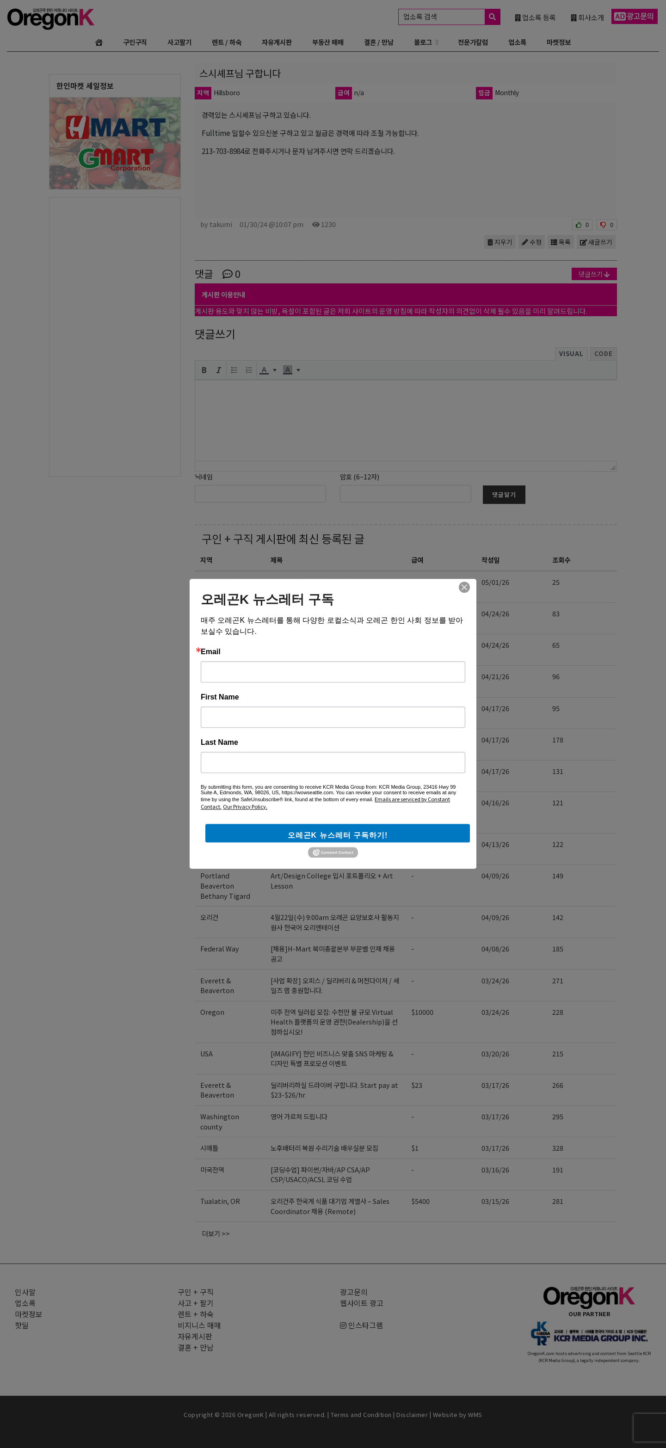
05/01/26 (495, 582)
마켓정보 (559, 42)
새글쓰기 (596, 241)
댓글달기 (504, 494)
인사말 (25, 1291)
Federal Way (219, 948)
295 (557, 1116)
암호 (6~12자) (359, 476)
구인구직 (135, 42)
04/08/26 (495, 948)
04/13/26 (495, 844)
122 (557, 844)
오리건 (209, 613)
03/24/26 (495, 980)
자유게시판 (277, 42)
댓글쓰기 (594, 274)
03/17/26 (495, 1085)
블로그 (423, 42)
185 (557, 948)
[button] (203, 370)
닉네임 (204, 476)
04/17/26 (495, 708)
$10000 (422, 645)
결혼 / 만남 (379, 42)
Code (603, 353)
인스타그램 (361, 1325)
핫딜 (22, 1325)
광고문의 (354, 1291)
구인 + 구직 (227, 538)
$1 (415, 1148)
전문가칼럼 (473, 42)
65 (556, 645)
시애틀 (209, 1148)
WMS (475, 1414)
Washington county (219, 1121)
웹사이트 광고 (361, 1302)
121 (557, 802)
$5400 (420, 1201)
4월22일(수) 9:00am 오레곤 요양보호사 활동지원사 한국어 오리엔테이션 (335, 922)
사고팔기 (179, 42)
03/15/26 (495, 1201)
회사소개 (587, 17)
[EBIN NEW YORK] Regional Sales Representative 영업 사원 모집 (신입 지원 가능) (334, 812)
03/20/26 (495, 1053)
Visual (571, 353)
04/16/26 (495, 802)
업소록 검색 (451, 17)
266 (557, 1085)
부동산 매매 (328, 42)
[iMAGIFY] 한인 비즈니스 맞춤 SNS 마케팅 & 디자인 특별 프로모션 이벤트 (332, 1058)
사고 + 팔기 (196, 1302)
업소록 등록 (535, 17)
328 (557, 1148)
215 (557, 1053)
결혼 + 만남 (196, 1347)
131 (557, 771)
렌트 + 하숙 (196, 1313)
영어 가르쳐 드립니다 (299, 1116)
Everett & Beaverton (217, 587)
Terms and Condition (361, 1414)
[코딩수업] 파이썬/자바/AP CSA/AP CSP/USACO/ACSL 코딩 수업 (320, 713)
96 (556, 676)
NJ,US (209, 802)
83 (556, 613)
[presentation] (204, 369)
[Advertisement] (114, 336)
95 (556, 708)
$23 (416, 844)
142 (557, 917)
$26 (416, 582)
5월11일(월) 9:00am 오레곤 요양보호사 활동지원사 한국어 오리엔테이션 (335, 618)
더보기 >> (216, 1233)
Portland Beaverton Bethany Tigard (225, 885)
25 (556, 582)
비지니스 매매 (199, 1325)
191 (557, 1169)
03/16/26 (495, 1169)
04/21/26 (495, 676)
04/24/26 (495, 613)
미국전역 (212, 708)
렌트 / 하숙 (226, 42)
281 (557, 1201)
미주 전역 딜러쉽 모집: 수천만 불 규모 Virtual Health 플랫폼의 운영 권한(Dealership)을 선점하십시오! (334, 1022)
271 (557, 980)
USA (206, 1053)
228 (557, 1012)
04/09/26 (495, 875)
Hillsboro (215, 739)
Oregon (212, 645)
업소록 (517, 42)
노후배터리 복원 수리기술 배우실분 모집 (324, 1148)
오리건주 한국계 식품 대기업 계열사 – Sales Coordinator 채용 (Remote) (330, 1206)
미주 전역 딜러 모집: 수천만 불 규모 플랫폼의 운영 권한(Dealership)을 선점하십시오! (334, 650)
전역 (206, 771)
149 (557, 875)
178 (557, 739)
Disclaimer (412, 1414)
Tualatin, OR (220, 1201)
